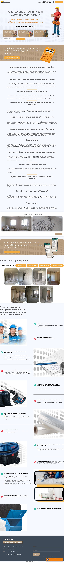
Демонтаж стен (21, 265)
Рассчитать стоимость (12, 57)
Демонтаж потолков (57, 265)
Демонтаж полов (44, 265)
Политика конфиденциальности (14, 554)
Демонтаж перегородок (8, 265)
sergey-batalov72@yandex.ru (44, 2)
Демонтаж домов (32, 265)
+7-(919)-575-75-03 (47, 1)
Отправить (36, 554)
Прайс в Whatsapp (12, 252)
